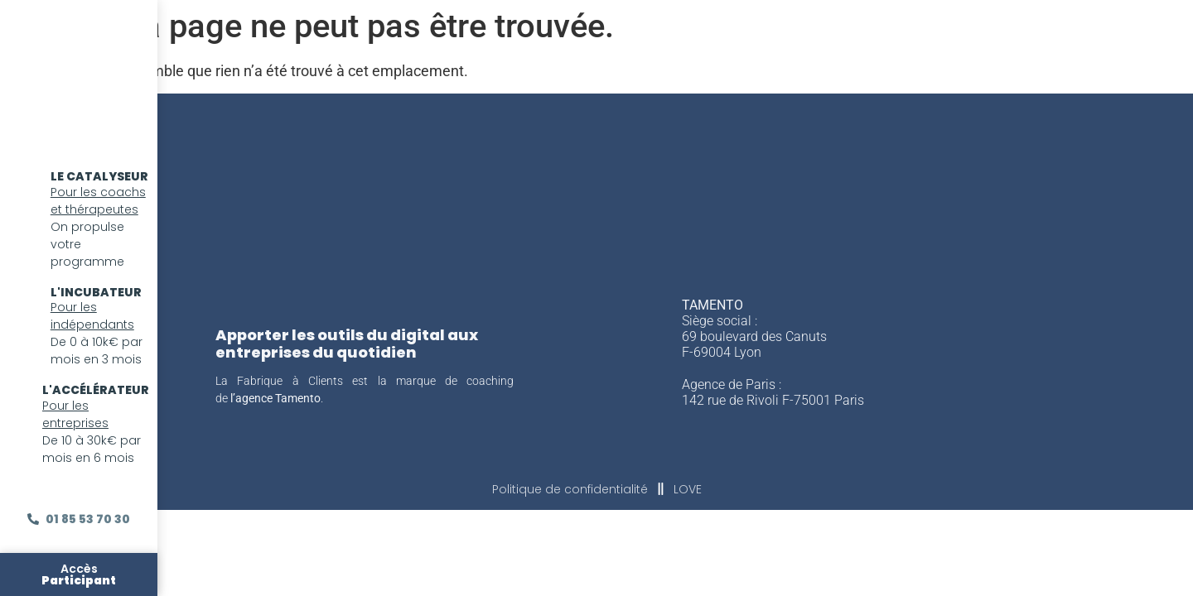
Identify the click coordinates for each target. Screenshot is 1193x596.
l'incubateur (96, 292)
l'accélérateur (95, 390)
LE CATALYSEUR (99, 176)
